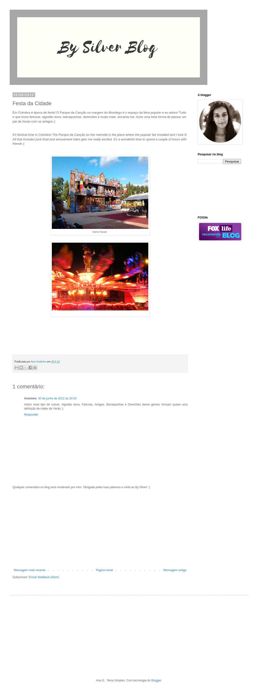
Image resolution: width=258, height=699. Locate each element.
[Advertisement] (100, 528)
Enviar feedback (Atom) (44, 577)
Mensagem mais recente (29, 570)
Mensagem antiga (174, 570)
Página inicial (104, 570)
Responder (31, 414)
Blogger (156, 680)
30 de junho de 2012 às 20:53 (57, 398)
